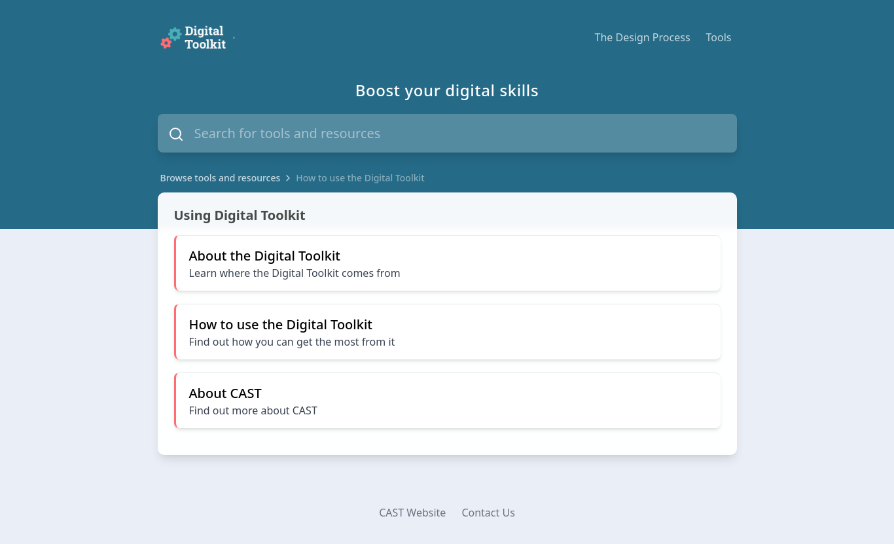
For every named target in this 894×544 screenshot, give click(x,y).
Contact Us (487, 512)
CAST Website (412, 512)
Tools (719, 37)
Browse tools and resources (220, 178)
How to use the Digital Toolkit (360, 178)
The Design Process (642, 37)
